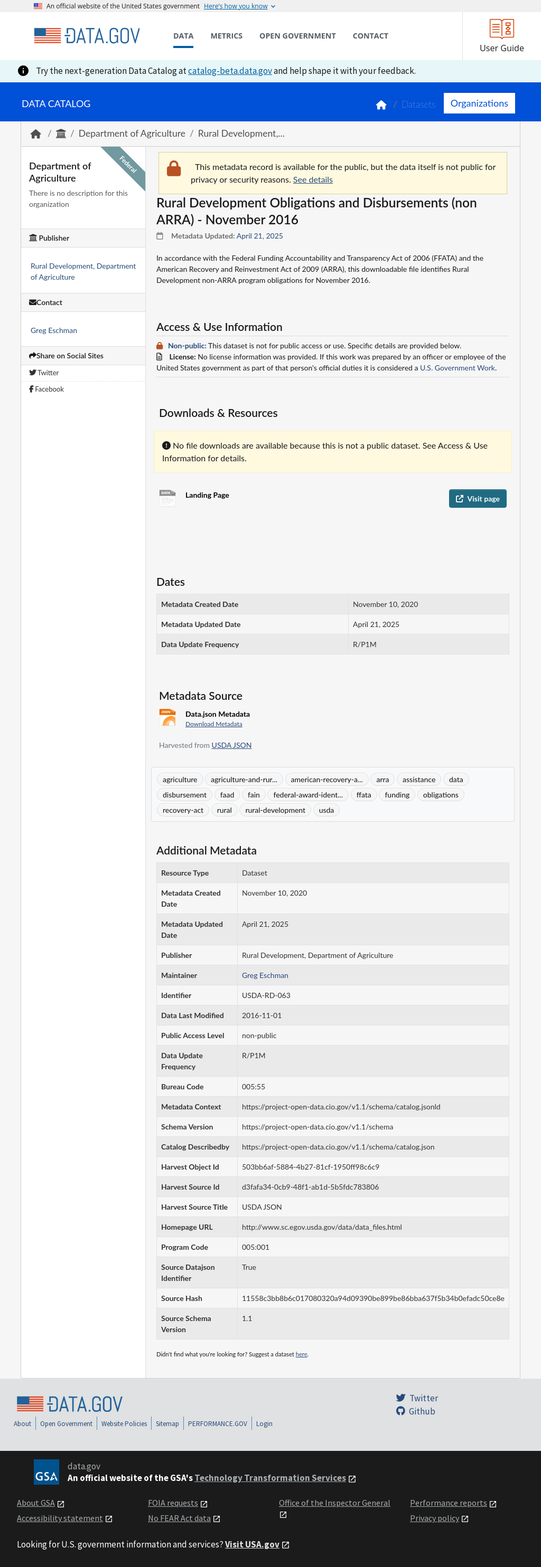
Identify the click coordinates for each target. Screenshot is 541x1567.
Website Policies (124, 1423)
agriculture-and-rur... (244, 779)
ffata (364, 794)
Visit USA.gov (252, 1544)
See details (313, 179)
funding (397, 794)
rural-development (275, 809)
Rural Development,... (241, 133)
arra (382, 779)
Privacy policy (434, 1518)
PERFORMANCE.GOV (217, 1423)
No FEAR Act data (179, 1518)
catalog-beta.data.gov (230, 71)
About (22, 1423)
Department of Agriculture (132, 133)
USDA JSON (232, 744)
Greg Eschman (54, 330)
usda (326, 809)
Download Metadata (213, 724)
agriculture (180, 779)
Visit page (478, 498)
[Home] (86, 36)
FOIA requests (173, 1502)
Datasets (419, 104)
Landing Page (207, 494)
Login (264, 1423)
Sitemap (167, 1423)
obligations (441, 794)
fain (254, 794)
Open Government (66, 1423)
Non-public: (187, 345)
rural (224, 809)
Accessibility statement (60, 1518)
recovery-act (183, 809)
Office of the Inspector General (334, 1502)
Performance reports (448, 1502)
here (301, 1354)
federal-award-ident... (308, 794)
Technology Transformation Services (270, 1478)
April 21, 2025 (260, 235)
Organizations (479, 103)
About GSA (36, 1502)
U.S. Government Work (457, 367)
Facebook (46, 389)
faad (227, 794)
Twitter (44, 372)
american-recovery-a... (327, 779)
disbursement (185, 794)
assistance (419, 779)
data (456, 779)
